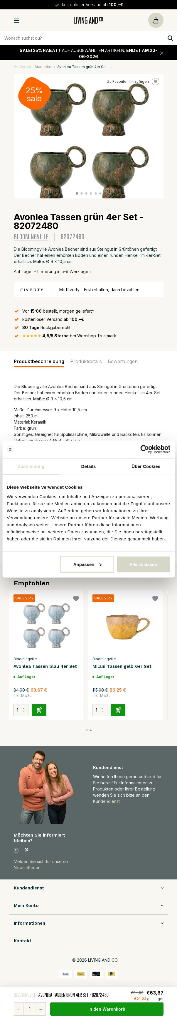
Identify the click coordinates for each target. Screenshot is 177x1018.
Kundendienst (106, 801)
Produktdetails (86, 361)
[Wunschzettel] (76, 599)
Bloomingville (31, 237)
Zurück (23, 67)
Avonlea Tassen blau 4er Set (45, 666)
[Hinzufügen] (39, 710)
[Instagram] (16, 850)
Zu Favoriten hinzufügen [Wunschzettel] (133, 81)
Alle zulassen (143, 564)
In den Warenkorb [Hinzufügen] (106, 1009)
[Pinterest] (26, 850)
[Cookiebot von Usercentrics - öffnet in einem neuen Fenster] (144, 449)
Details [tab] (88, 466)
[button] (77, 193)
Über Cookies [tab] (146, 466)
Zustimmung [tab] (31, 466)
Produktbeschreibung (39, 361)
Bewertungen (123, 361)
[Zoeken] (88, 38)
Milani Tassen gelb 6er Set (121, 666)
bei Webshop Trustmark (69, 335)
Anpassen (87, 564)
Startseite (45, 67)
